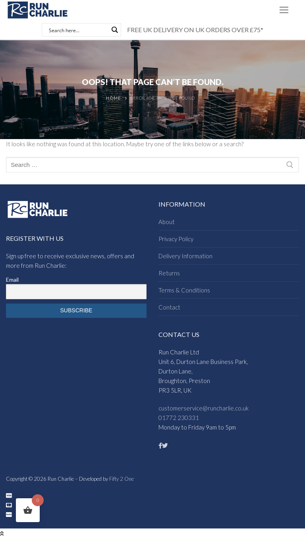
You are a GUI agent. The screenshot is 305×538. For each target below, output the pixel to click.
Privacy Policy (175, 238)
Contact (169, 307)
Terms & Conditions (184, 290)
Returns (169, 273)
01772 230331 (178, 417)
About (166, 221)
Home (113, 98)
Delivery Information (185, 255)
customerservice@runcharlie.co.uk (203, 408)
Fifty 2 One (121, 479)
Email (12, 279)
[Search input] (78, 29)
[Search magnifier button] (114, 30)
